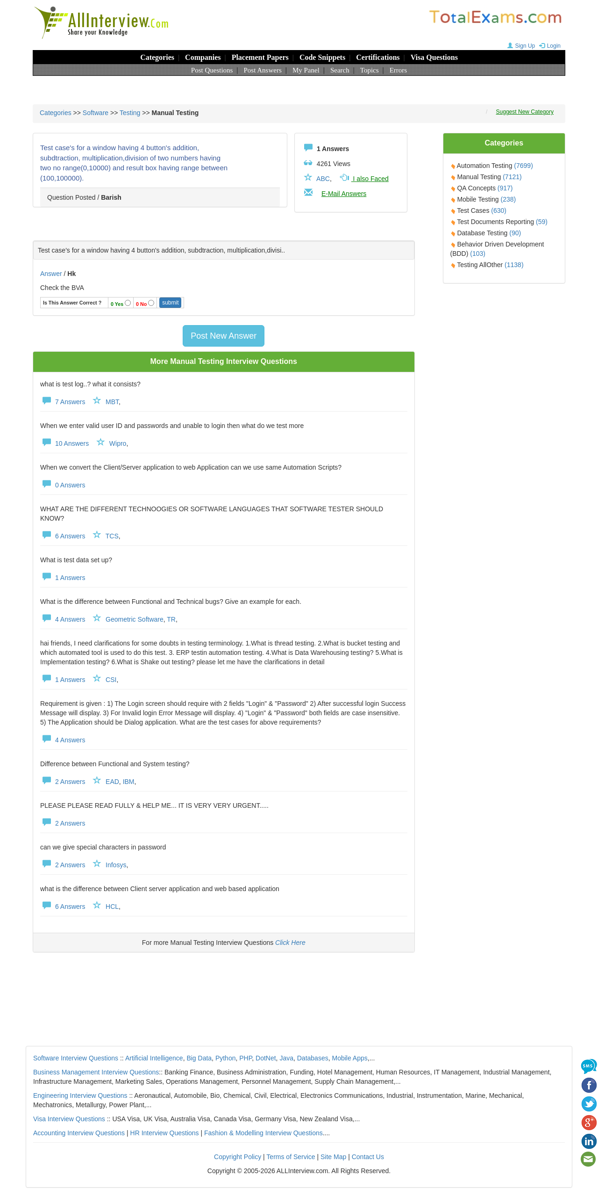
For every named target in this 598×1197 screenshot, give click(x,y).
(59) (542, 221)
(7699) (523, 165)
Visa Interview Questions (69, 1119)
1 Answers (62, 577)
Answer (52, 273)
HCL (112, 906)
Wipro (118, 443)
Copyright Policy (237, 1157)
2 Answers (62, 781)
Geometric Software (135, 619)
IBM (129, 781)
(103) (477, 253)
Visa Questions (434, 57)
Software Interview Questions (75, 1058)
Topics (369, 70)
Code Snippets (322, 57)
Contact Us (368, 1157)
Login (549, 46)
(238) (508, 199)
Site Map (333, 1157)
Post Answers (263, 70)
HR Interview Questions (164, 1133)
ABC (323, 178)
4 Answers (62, 619)
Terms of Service (290, 1157)
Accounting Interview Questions (79, 1133)
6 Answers (62, 536)
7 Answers (62, 402)
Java (286, 1058)
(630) (498, 210)
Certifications (377, 57)
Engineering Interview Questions (80, 1095)
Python (225, 1058)
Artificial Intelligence (154, 1058)
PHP (245, 1058)
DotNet (266, 1058)
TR (171, 619)
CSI (111, 679)
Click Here (290, 942)
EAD (112, 781)
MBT (112, 402)
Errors (398, 70)
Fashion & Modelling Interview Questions (263, 1133)
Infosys (116, 865)
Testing (130, 112)
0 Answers (62, 485)
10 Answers (64, 443)
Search (339, 70)
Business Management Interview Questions (96, 1072)
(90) (515, 233)
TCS (112, 536)
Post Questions (212, 70)
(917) (505, 188)
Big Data (199, 1058)
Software (95, 112)
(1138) (514, 264)
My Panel (306, 70)
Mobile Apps (349, 1058)
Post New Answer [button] (223, 336)
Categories (157, 57)
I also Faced (363, 178)
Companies (203, 57)
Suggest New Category (525, 112)
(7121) (512, 177)
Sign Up (520, 46)
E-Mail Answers (343, 193)
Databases (312, 1058)
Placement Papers (260, 57)
